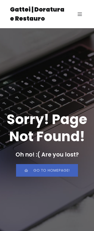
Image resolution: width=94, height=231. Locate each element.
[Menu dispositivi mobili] (79, 14)
